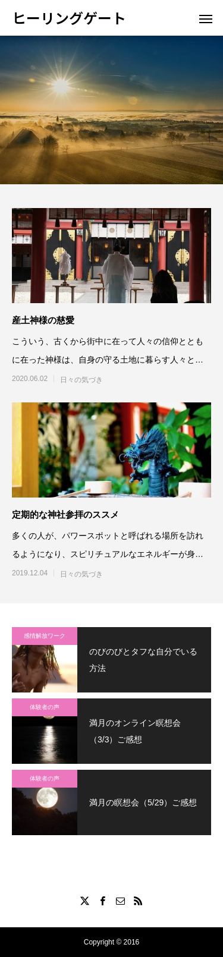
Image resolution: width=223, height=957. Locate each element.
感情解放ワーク (44, 635)
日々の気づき (81, 380)
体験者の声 (44, 707)
